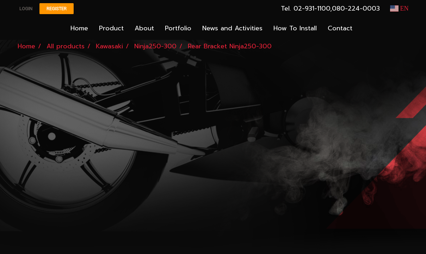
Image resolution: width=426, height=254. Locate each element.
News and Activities (232, 28)
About (144, 28)
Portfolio (178, 28)
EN (399, 8)
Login (25, 8)
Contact (340, 28)
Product (111, 28)
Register (57, 8)
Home (79, 28)
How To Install (295, 28)
